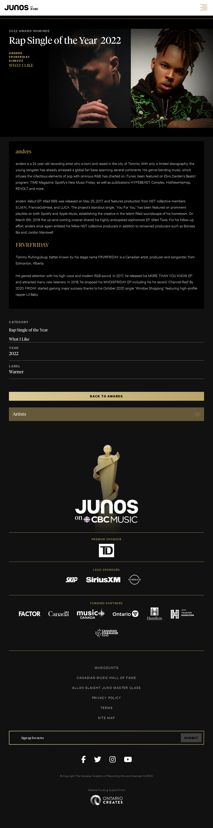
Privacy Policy (106, 697)
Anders (16, 53)
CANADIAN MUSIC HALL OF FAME (106, 677)
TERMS (106, 707)
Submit (191, 738)
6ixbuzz (16, 61)
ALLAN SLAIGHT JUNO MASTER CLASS (106, 687)
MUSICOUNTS (107, 667)
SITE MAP (106, 717)
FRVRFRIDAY (19, 57)
